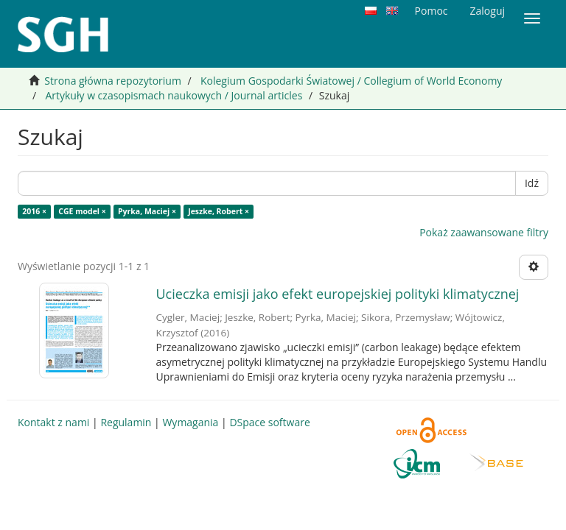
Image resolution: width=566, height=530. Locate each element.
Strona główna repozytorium (112, 81)
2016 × (34, 211)
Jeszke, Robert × (218, 211)
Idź (532, 183)
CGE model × (82, 211)
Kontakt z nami (53, 422)
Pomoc (431, 11)
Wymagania (190, 422)
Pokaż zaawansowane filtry (483, 232)
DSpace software (269, 422)
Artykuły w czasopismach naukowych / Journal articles (173, 95)
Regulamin (125, 422)
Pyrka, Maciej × (147, 211)
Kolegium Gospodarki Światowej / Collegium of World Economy (351, 81)
